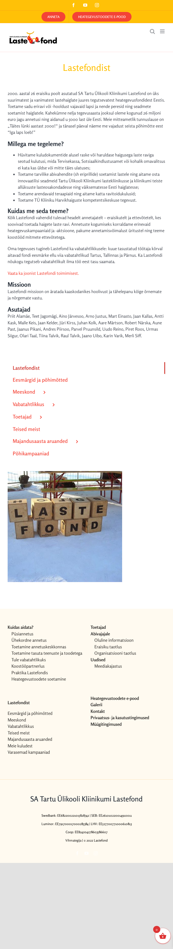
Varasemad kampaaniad (29, 752)
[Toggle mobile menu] (162, 31)
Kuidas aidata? (20, 627)
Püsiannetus (22, 633)
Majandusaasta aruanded (30, 739)
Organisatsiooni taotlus (115, 653)
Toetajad (98, 627)
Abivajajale (100, 633)
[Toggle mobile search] (152, 31)
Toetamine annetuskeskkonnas (38, 646)
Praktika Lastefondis (29, 672)
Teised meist (19, 732)
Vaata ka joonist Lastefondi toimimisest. (43, 273)
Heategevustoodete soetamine (38, 679)
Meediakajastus (108, 666)
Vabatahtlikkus (21, 726)
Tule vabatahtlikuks (28, 659)
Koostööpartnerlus (28, 666)
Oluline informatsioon (114, 640)
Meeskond (17, 719)
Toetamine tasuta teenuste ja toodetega (46, 653)
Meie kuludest (20, 745)
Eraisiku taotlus (108, 646)
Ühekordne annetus (29, 640)
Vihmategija (73, 840)
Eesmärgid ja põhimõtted (30, 713)
